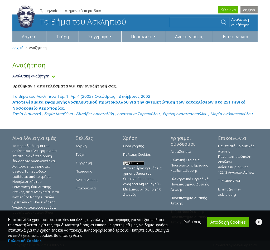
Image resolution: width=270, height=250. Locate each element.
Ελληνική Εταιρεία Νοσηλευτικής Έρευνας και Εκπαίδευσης (189, 165)
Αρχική (29, 37)
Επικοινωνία (235, 37)
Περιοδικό (84, 171)
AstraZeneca (181, 151)
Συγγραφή (84, 162)
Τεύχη (62, 37)
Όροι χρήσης (133, 146)
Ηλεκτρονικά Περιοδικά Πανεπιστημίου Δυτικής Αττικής (190, 184)
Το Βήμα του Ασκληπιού (71, 21)
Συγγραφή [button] (98, 37)
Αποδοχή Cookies (228, 222)
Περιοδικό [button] (141, 37)
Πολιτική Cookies (137, 154)
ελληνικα (228, 9)
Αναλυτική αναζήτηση (240, 22)
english (249, 9)
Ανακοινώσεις (189, 37)
